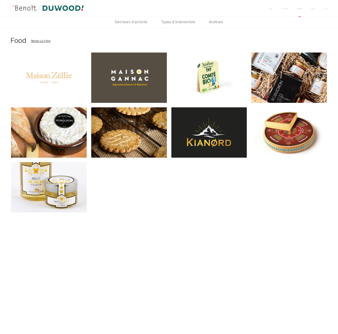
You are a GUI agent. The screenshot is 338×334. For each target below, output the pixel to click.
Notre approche (236, 8)
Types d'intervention (178, 22)
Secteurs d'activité (131, 22)
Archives (216, 22)
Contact (320, 8)
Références (268, 8)
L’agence (206, 8)
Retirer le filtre (40, 41)
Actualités (295, 8)
